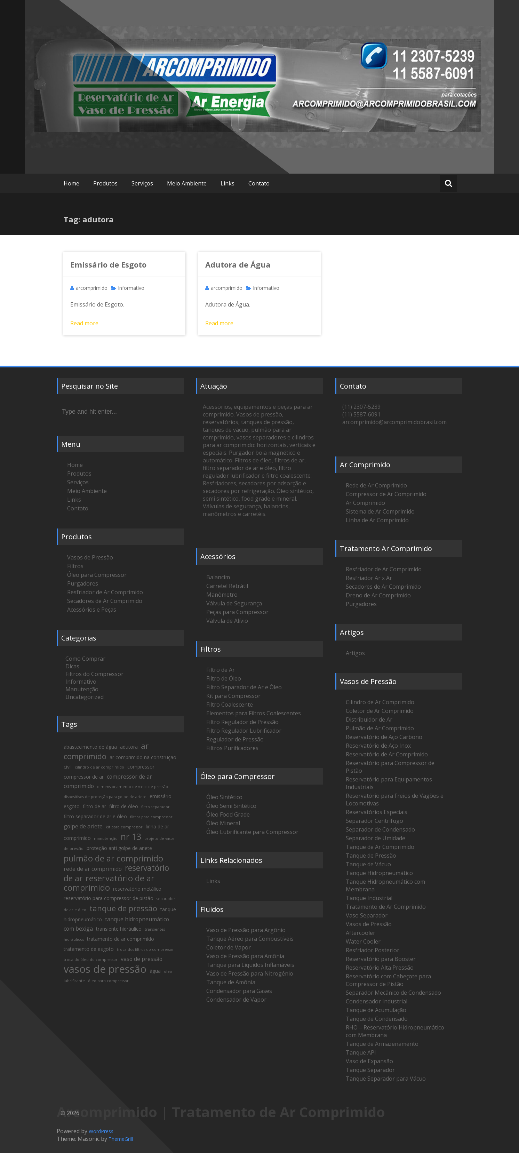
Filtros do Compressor (94, 674)
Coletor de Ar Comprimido (380, 711)
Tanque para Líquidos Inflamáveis (250, 965)
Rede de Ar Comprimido (376, 485)
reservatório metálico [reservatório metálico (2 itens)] (137, 888)
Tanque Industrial (369, 898)
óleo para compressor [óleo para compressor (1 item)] (108, 980)
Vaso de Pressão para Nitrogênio (249, 973)
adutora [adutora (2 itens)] (129, 747)
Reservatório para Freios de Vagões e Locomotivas (395, 799)
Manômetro (222, 594)
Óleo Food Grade (228, 814)
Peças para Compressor (237, 612)
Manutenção (81, 689)
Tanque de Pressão (371, 855)
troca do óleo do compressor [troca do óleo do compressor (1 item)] (91, 959)
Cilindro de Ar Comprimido (380, 702)
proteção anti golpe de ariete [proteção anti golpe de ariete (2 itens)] (119, 848)
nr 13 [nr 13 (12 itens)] (131, 836)
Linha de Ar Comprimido (377, 520)
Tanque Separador (370, 1070)
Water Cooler (363, 941)
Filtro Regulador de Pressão (242, 722)
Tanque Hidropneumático (379, 873)
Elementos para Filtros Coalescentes (253, 713)
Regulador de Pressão (235, 739)
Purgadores (82, 583)
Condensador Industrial (376, 1001)
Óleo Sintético (224, 797)
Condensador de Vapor (236, 999)
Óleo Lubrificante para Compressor (252, 832)
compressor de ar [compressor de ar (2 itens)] (84, 776)
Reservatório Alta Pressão (380, 967)
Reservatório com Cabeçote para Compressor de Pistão (388, 980)
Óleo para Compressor (97, 575)
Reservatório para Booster (381, 959)
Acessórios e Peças (91, 609)
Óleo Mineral (223, 823)
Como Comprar (85, 658)
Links (227, 183)
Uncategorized (84, 697)
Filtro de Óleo (223, 678)
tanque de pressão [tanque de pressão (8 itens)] (123, 908)
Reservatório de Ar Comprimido (387, 754)
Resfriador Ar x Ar (369, 578)
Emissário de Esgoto (108, 264)
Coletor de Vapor (228, 947)
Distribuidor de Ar (369, 719)
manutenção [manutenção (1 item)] (106, 838)
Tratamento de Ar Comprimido (386, 907)
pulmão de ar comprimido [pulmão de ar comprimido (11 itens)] (113, 858)
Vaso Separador (367, 915)
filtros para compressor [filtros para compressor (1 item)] (151, 816)
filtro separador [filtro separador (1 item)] (155, 806)
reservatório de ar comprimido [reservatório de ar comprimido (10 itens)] (109, 883)
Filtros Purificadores (232, 748)
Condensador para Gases (239, 991)
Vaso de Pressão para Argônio (246, 930)
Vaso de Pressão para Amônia (245, 956)
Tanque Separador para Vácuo (386, 1078)
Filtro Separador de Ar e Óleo (244, 687)
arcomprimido (91, 288)
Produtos (105, 183)
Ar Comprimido (365, 503)
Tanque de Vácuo (368, 864)
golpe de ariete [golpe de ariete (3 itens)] (83, 826)
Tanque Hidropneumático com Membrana (385, 885)
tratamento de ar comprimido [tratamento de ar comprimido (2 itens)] (120, 939)
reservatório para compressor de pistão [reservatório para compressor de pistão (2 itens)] (108, 898)
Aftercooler (360, 933)
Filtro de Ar (220, 670)
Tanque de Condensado (377, 1019)
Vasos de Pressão (90, 557)
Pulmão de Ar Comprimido (380, 728)
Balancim (218, 577)
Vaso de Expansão (369, 1061)
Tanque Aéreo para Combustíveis (250, 939)
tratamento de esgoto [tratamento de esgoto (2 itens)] (89, 949)
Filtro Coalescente (229, 704)
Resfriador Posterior (372, 950)
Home (71, 183)
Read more (84, 323)
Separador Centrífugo (374, 821)
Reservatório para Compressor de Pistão (390, 766)
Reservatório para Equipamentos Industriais (389, 783)
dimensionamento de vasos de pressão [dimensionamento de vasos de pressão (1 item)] (132, 786)
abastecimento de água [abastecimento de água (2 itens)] (90, 747)
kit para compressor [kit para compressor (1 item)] (124, 827)
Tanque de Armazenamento (382, 1044)
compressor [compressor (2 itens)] (140, 766)
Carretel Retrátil (227, 586)
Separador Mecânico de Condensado (393, 992)
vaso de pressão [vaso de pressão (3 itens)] (141, 959)
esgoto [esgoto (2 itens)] (72, 806)
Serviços (142, 183)
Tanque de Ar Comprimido (380, 847)
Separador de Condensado (380, 829)
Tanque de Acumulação (376, 1010)
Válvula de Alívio (227, 621)
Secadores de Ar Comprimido (104, 601)
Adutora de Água (238, 264)
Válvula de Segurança (234, 603)
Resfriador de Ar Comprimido (105, 592)
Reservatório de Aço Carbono (384, 737)
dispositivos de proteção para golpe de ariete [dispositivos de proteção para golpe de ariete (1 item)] (105, 796)
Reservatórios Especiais (376, 812)
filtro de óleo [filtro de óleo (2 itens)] (123, 806)
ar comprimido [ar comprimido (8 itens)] (106, 750)
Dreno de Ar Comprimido (378, 595)
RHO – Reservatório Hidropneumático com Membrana (395, 1031)
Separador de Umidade (375, 838)
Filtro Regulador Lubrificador (243, 730)
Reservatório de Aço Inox (378, 745)
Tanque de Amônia (230, 982)
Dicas (72, 666)
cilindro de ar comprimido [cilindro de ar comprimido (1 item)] (99, 767)
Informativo (131, 288)
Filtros (75, 566)
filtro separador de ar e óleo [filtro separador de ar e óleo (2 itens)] (95, 816)
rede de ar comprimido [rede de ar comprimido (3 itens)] (93, 869)
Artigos (355, 653)
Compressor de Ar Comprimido (386, 494)
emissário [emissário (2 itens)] (160, 796)
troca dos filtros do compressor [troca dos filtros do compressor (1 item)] (145, 949)
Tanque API (361, 1052)
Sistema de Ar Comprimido (380, 511)
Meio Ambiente (187, 183)
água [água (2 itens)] (155, 971)
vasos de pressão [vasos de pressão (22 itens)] (105, 969)
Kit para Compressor (233, 696)
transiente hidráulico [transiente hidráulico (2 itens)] (119, 928)
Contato (259, 183)
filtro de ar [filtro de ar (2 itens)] (94, 806)
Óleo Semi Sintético (231, 806)
